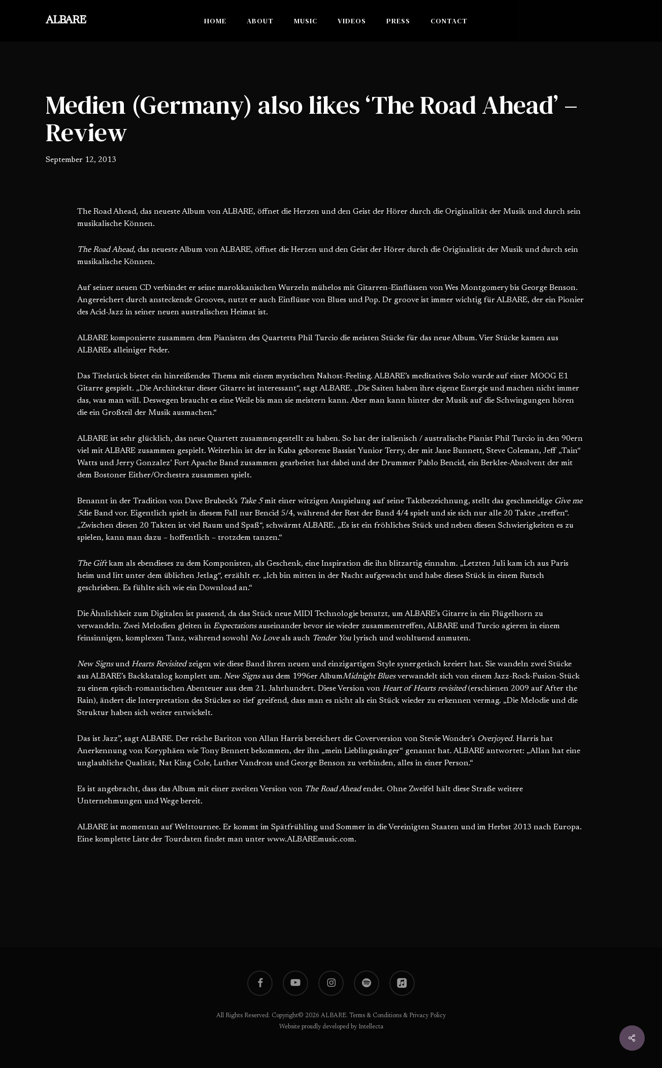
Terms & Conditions (375, 1016)
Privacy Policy (427, 1016)
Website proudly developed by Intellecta (331, 1027)
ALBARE (66, 20)
